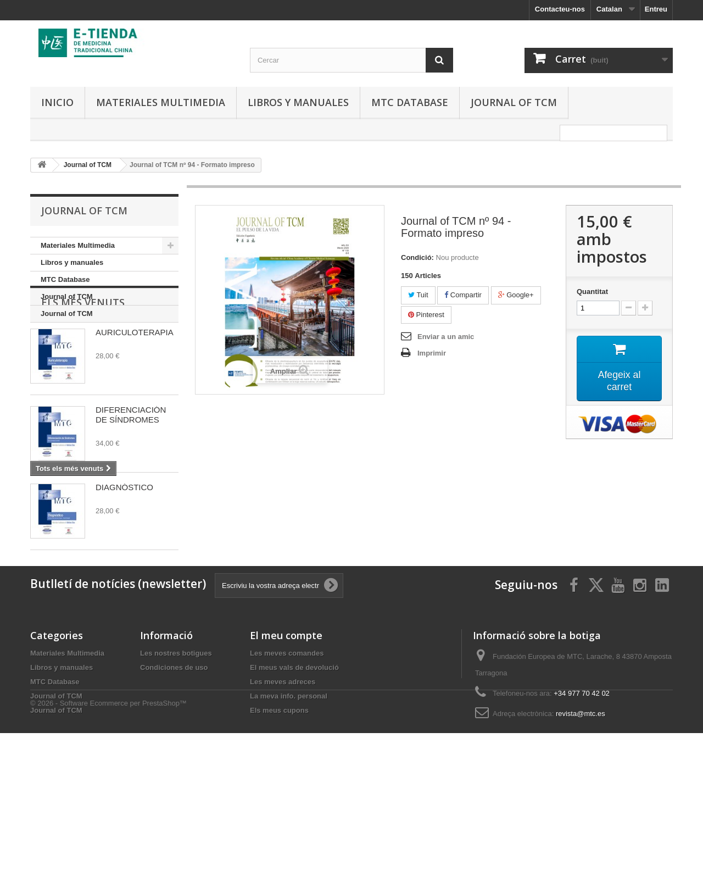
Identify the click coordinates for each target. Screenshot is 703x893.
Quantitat (592, 291)
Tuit (418, 295)
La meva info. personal (288, 803)
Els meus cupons (279, 817)
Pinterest (426, 314)
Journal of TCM (514, 102)
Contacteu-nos (560, 9)
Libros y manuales (298, 102)
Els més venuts (83, 355)
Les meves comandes (286, 760)
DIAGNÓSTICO (124, 540)
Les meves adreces (282, 789)
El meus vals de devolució (294, 774)
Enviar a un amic (445, 336)
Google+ (516, 295)
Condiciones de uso (174, 774)
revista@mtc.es (580, 821)
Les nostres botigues (176, 760)
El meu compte (286, 742)
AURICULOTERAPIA (135, 385)
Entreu (656, 9)
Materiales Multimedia (160, 102)
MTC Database (409, 102)
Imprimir (431, 353)
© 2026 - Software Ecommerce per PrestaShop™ (108, 863)
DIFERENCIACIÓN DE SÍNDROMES (131, 468)
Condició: (417, 257)
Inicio (57, 102)
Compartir (463, 295)
